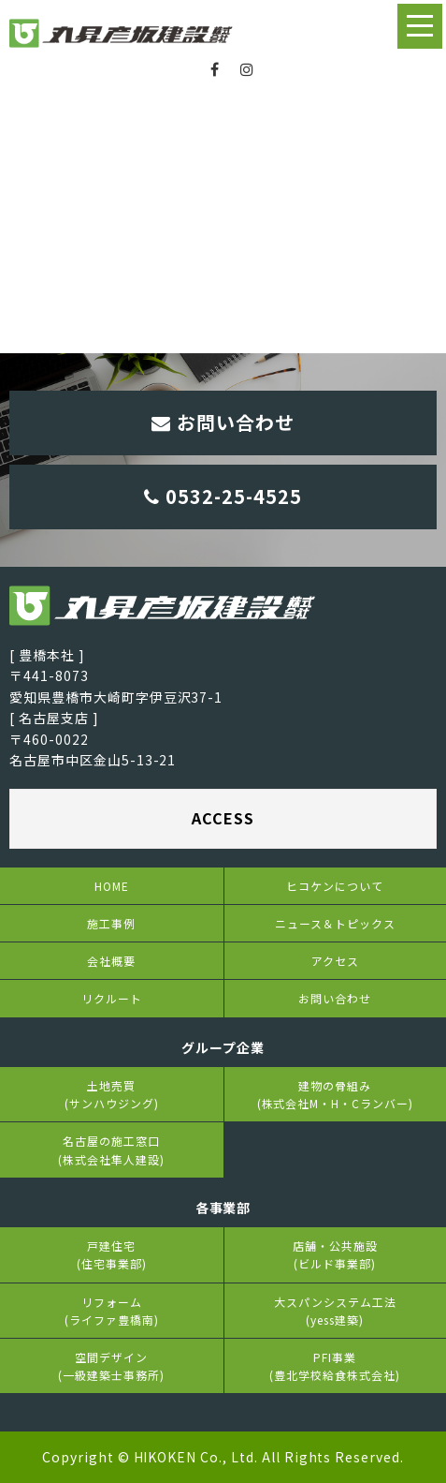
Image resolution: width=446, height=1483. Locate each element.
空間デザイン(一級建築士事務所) (111, 1366)
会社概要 (111, 961)
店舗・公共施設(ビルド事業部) (335, 1254)
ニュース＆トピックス (335, 923)
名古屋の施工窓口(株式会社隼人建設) (111, 1149)
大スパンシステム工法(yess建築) (335, 1310)
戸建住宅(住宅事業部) (112, 1254)
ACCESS (223, 818)
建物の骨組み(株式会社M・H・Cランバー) (335, 1094)
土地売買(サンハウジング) (112, 1094)
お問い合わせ (223, 422)
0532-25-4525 (223, 496)
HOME (111, 886)
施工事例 (111, 923)
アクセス (335, 961)
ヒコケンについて (334, 886)
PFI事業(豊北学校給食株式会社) (334, 1366)
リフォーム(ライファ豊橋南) (112, 1310)
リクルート (111, 998)
